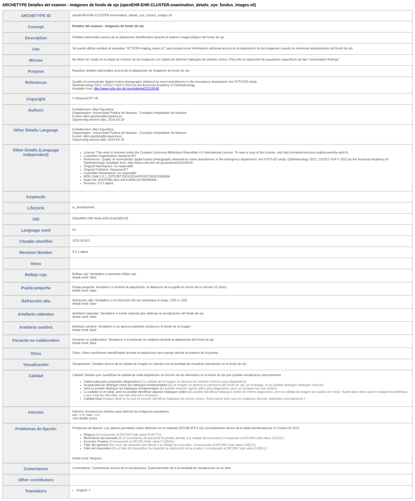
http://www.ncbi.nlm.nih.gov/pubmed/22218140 (126, 88)
